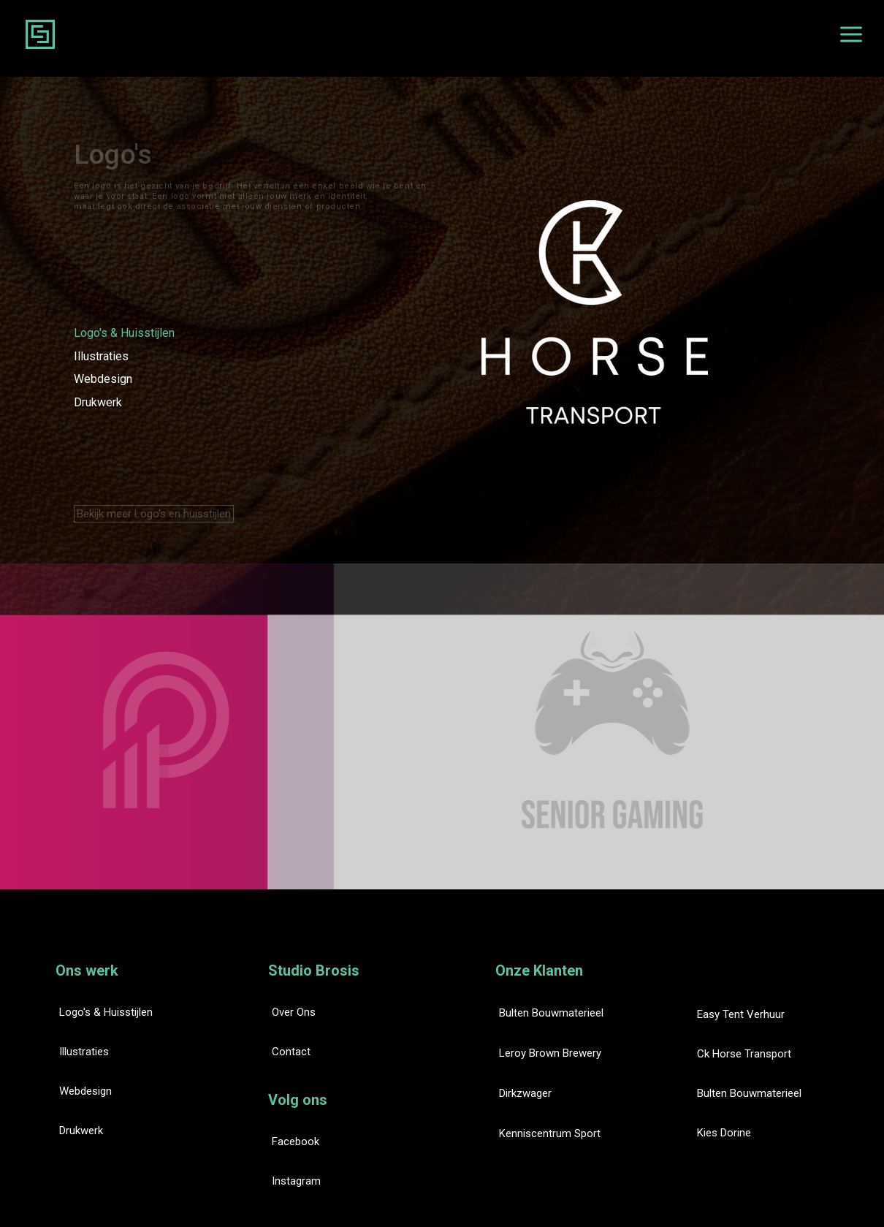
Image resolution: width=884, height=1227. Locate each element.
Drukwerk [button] (81, 1130)
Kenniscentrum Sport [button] (550, 1133)
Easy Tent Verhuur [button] (741, 1014)
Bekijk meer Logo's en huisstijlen (154, 513)
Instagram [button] (296, 1181)
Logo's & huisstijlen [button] (106, 1012)
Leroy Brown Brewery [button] (550, 1053)
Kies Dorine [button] (724, 1132)
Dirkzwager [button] (525, 1093)
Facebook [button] (295, 1141)
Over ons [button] (294, 1012)
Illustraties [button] (84, 1051)
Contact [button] (291, 1051)
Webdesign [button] (85, 1091)
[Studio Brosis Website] (40, 34)
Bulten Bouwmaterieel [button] (551, 1012)
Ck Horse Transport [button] (744, 1053)
